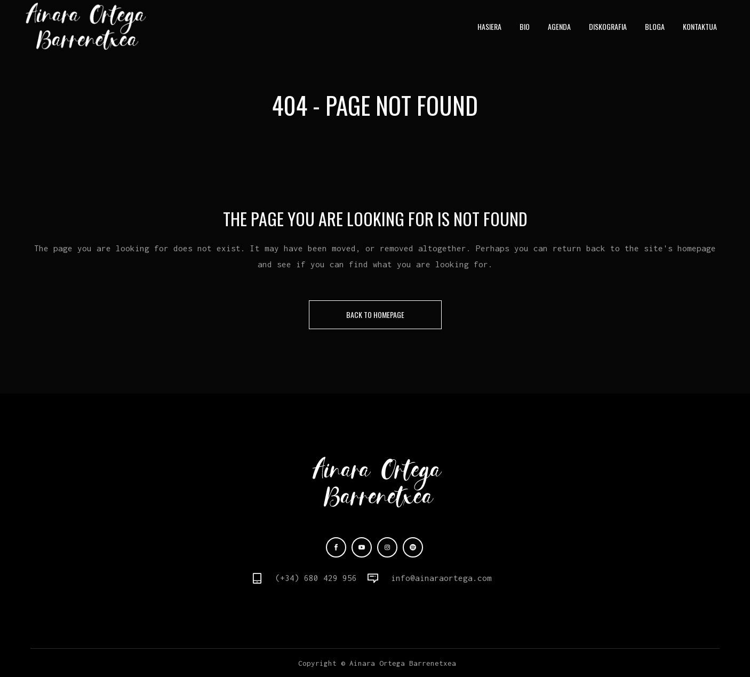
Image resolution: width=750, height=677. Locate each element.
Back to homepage (375, 314)
